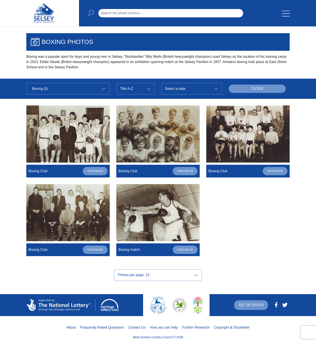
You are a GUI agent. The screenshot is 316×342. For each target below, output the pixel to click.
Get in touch (251, 305)
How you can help (164, 327)
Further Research (196, 327)
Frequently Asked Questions (102, 327)
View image (95, 171)
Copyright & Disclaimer (232, 327)
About (70, 327)
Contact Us (136, 327)
